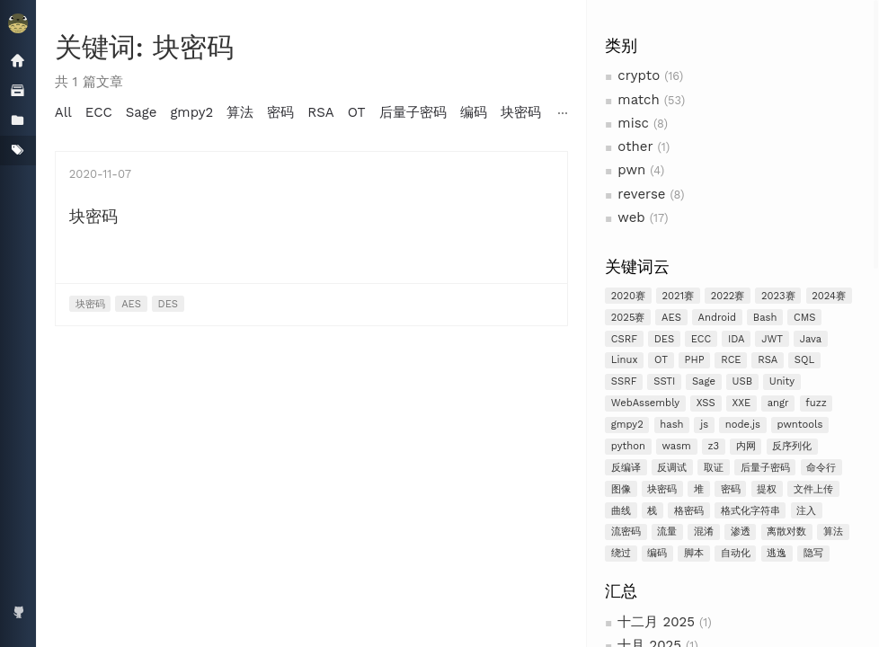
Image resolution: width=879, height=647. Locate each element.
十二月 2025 (656, 622)
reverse (641, 194)
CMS (805, 318)
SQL (804, 360)
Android (717, 318)
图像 (621, 489)
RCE (731, 360)
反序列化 (792, 446)
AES (671, 318)
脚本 (694, 553)
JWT (772, 339)
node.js (742, 424)
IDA (736, 339)
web (630, 217)
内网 (746, 446)
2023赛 (778, 296)
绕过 (621, 553)
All (63, 112)
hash (671, 424)
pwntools (800, 424)
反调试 (672, 468)
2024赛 (829, 296)
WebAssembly (645, 403)
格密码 (689, 511)
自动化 (735, 553)
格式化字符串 (750, 511)
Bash (765, 318)
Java (810, 339)
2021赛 (678, 296)
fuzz (815, 403)
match (638, 100)
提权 (767, 489)
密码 (731, 489)
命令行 (821, 468)
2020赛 (628, 296)
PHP (695, 360)
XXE (741, 403)
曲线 (621, 511)
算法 (833, 531)
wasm (675, 446)
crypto (638, 75)
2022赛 (728, 296)
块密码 (662, 489)
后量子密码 (765, 468)
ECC (701, 339)
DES (664, 339)
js (704, 424)
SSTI (664, 381)
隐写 (813, 553)
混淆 (704, 531)
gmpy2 (627, 424)
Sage (703, 381)
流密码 (626, 531)
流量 (667, 531)
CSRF (624, 339)
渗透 (740, 531)
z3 (713, 446)
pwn (631, 170)
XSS (706, 403)
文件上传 (813, 489)
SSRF (624, 381)
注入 (806, 511)
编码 (657, 553)
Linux (624, 360)
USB (742, 381)
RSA (767, 360)
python (628, 446)
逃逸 (776, 553)
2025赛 (628, 318)
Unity (782, 381)
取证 (714, 468)
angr (778, 403)
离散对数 (786, 531)
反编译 (626, 468)
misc (633, 123)
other (635, 146)
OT (661, 360)
